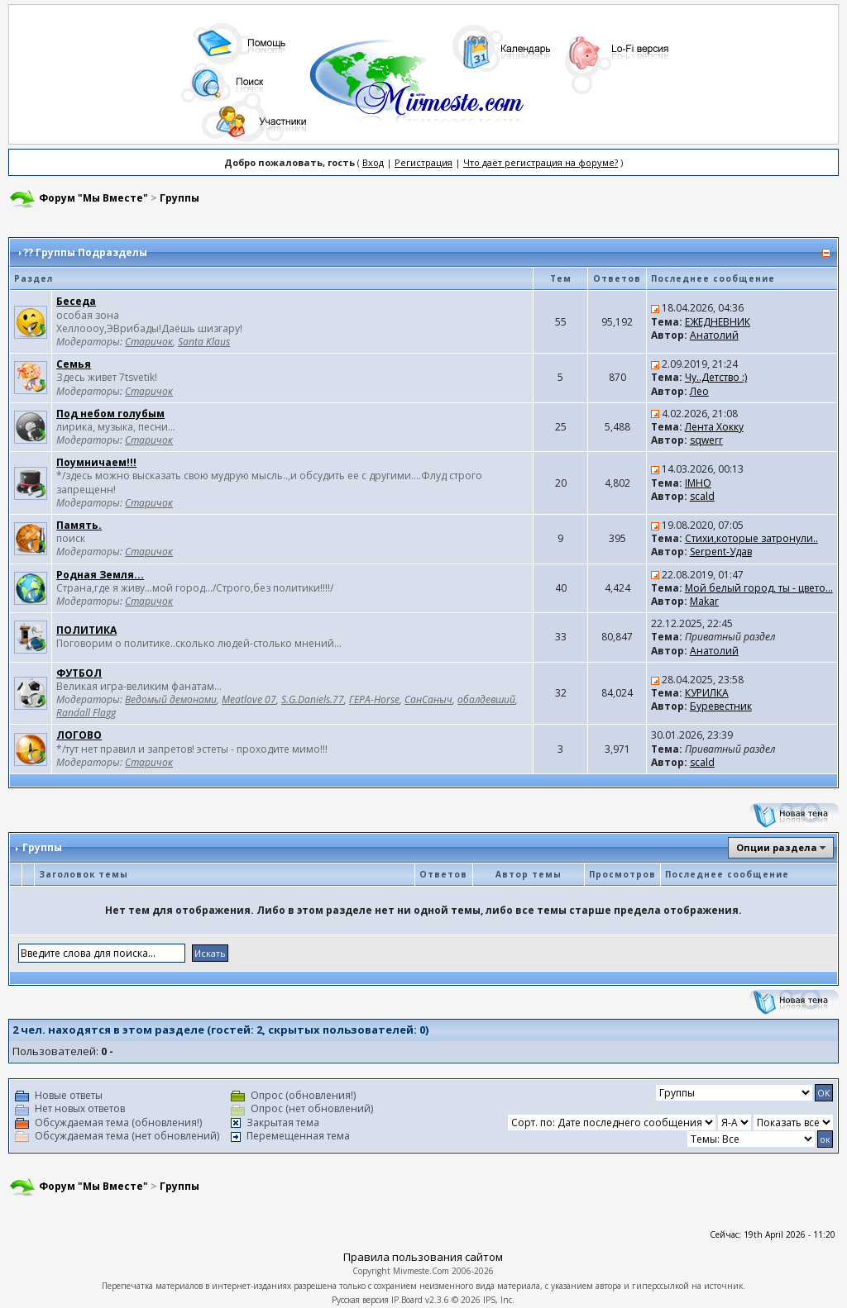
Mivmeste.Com (421, 1271)
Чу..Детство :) (716, 377)
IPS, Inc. (498, 1300)
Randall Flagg (86, 713)
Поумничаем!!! (96, 462)
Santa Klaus (204, 342)
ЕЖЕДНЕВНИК (717, 322)
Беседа (76, 301)
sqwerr (706, 440)
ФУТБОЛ (79, 673)
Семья (73, 364)
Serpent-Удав (721, 552)
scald (702, 496)
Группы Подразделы (91, 252)
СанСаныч (428, 699)
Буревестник (721, 706)
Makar (704, 601)
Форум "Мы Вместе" (93, 198)
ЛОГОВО (79, 735)
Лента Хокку (714, 427)
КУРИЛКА (707, 693)
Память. (79, 525)
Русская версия (360, 1300)
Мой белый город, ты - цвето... (759, 588)
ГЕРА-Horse (374, 699)
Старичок (149, 342)
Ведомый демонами (171, 699)
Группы (179, 198)
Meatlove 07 (249, 699)
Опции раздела (776, 847)
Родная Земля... (100, 575)
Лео (699, 391)
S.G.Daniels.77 (312, 699)
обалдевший (486, 699)
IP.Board (407, 1300)
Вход (373, 162)
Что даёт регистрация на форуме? (540, 162)
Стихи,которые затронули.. (751, 538)
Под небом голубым (110, 414)
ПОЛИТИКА (86, 630)
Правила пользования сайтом (423, 1256)
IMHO (698, 483)
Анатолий (714, 335)
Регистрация (423, 162)
